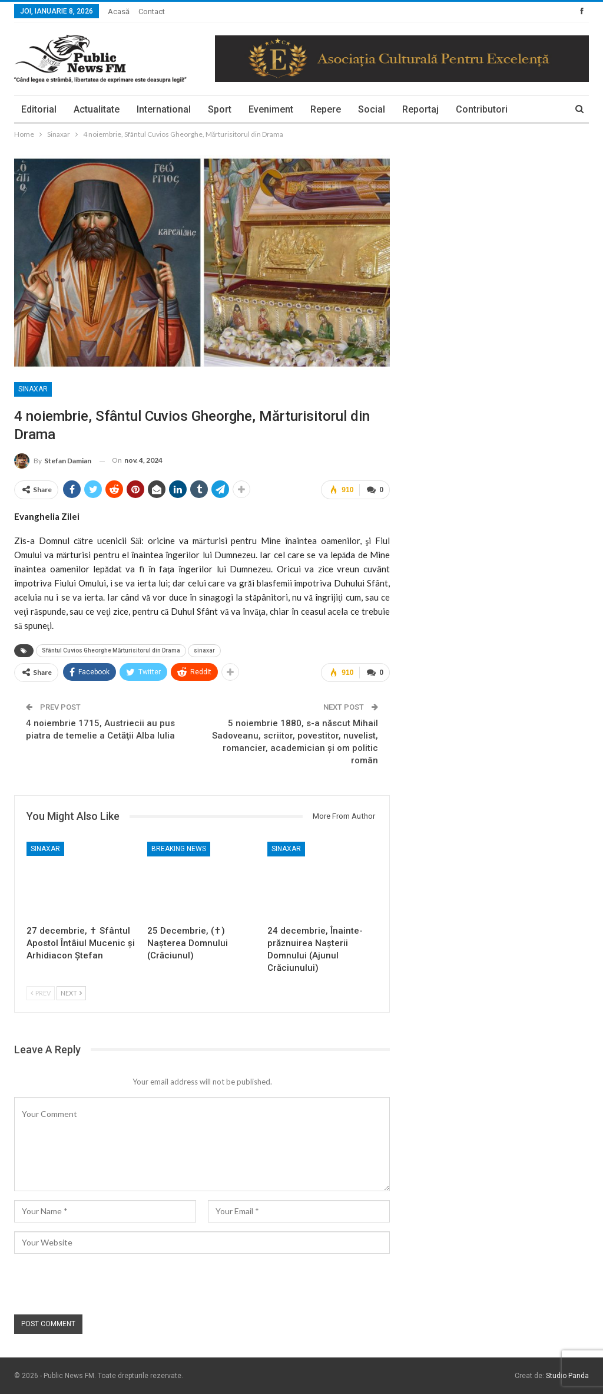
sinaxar (204, 650)
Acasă (119, 11)
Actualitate (97, 109)
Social (371, 109)
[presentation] (103, 1286)
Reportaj (420, 109)
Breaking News (178, 849)
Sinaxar (33, 389)
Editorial (39, 109)
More (467, 109)
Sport (219, 109)
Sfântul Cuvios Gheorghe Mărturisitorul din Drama (111, 650)
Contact (151, 11)
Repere (325, 109)
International (164, 109)
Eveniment (271, 109)
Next (71, 993)
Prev (41, 993)
